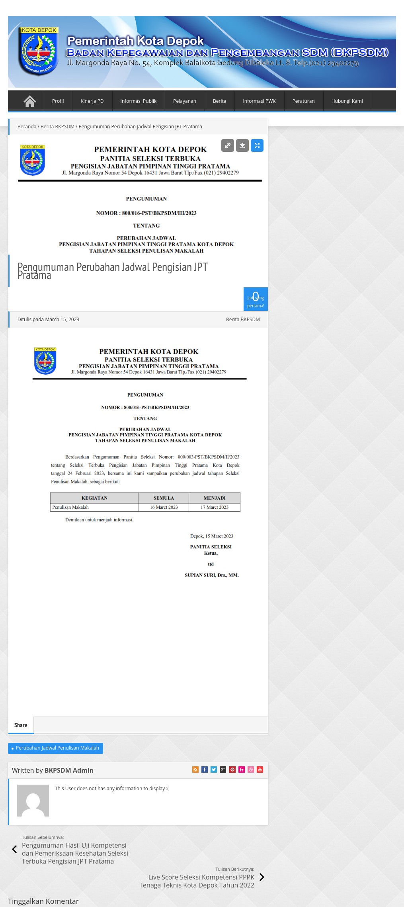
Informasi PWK (259, 101)
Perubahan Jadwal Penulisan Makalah (57, 747)
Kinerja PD (91, 101)
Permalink (227, 145)
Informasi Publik (139, 101)
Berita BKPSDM (57, 126)
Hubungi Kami (347, 101)
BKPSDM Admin (69, 770)
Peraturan (304, 101)
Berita (219, 101)
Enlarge (257, 145)
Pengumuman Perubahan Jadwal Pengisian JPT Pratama (112, 270)
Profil (58, 101)
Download (242, 145)
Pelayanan (184, 101)
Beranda (30, 101)
